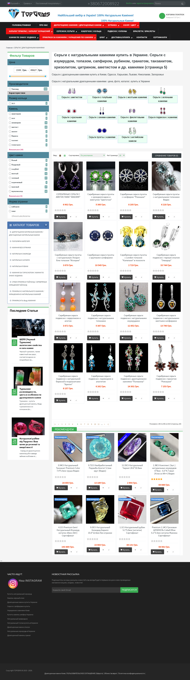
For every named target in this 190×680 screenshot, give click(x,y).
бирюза (15, 136)
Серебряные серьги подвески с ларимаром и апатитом (101, 379)
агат (13, 118)
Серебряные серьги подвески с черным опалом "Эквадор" (166, 258)
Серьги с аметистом (72, 97)
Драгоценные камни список (18, 627)
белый (14, 160)
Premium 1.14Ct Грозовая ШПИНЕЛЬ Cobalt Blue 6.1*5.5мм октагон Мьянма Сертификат (164, 531)
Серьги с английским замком (132, 139)
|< (55, 424)
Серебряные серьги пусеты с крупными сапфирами (100, 256)
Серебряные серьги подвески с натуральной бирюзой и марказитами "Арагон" (68, 380)
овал (14, 211)
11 (98, 424)
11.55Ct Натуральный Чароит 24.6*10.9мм (132, 466)
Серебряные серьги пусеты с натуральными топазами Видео (166, 197)
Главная (9, 47)
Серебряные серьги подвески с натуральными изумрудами (134, 318)
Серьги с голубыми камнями (102, 99)
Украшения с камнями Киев (18, 610)
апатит (14, 131)
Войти (129, 3)
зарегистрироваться (146, 3)
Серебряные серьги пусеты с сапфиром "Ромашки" (133, 195)
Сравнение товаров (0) (166, 155)
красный (15, 187)
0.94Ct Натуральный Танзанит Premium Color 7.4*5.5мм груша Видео (68, 468)
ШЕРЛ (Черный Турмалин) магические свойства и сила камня (31, 343)
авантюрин (16, 114)
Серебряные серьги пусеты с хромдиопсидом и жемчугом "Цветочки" (100, 197)
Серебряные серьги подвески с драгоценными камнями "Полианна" (133, 379)
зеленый (15, 178)
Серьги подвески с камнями (162, 117)
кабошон (15, 207)
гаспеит (15, 140)
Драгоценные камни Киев (54, 673)
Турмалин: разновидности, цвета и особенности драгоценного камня (30, 393)
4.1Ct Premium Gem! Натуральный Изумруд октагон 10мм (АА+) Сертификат (68, 531)
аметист (15, 127)
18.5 (13, 103)
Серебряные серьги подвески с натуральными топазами (101, 318)
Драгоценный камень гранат (19, 635)
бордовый (16, 165)
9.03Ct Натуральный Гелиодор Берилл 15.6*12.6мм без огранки (100, 530)
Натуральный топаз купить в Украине (22, 623)
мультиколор (17, 191)
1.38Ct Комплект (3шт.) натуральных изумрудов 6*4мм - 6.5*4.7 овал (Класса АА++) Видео (164, 469)
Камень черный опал (15, 598)
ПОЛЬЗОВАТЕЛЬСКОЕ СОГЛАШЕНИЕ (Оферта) (84, 673)
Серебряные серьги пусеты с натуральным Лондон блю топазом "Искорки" (68, 258)
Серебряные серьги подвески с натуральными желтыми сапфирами (166, 318)
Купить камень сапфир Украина (20, 614)
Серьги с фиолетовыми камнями (132, 119)
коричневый (17, 182)
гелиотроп (16, 145)
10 (95, 424)
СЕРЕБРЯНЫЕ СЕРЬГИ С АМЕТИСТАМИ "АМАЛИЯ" (68, 195)
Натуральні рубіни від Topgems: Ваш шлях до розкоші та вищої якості (30, 443)
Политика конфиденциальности (131, 673)
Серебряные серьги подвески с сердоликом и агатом (68, 318)
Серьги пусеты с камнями (102, 137)
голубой (15, 169)
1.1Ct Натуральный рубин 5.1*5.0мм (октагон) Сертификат (132, 530)
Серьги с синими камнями (102, 117)
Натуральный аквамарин (17, 619)
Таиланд (15, 89)
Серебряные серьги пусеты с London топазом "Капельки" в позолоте (133, 258)
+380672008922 (103, 3)
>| (108, 424)
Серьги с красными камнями (72, 119)
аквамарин (16, 122)
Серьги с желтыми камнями (132, 97)
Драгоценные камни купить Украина (22, 602)
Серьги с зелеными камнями (163, 99)
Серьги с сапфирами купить (18, 606)
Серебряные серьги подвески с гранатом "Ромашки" (166, 379)
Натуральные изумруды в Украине (21, 631)
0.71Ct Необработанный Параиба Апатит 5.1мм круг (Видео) (100, 468)
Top (185, 664)
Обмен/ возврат (110, 673)
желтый (15, 173)
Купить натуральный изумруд (19, 594)
